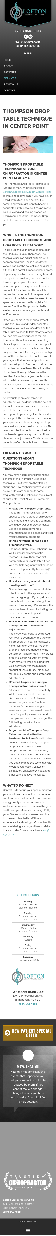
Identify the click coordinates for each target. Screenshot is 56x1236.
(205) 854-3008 (28, 31)
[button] (28, 1033)
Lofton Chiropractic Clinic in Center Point (27, 191)
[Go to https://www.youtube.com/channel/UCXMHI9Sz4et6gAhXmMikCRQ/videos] (30, 37)
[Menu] (28, 1230)
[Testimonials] (28, 1081)
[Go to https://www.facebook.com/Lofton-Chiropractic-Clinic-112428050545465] (26, 37)
